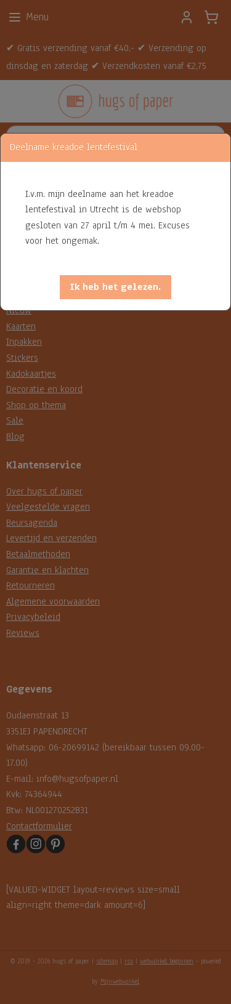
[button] (115, 287)
